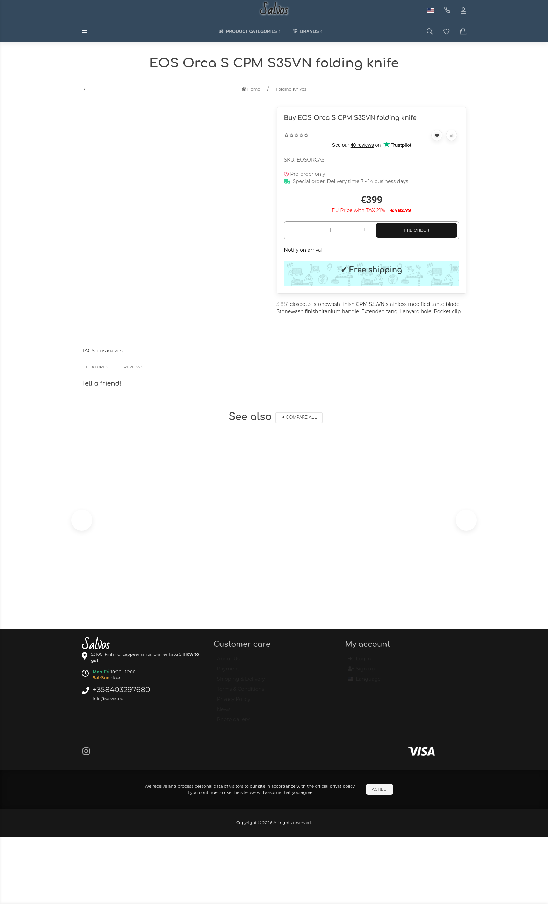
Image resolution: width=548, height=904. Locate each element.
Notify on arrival (303, 250)
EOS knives (109, 350)
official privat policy (335, 786)
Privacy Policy (233, 702)
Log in (359, 661)
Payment (228, 672)
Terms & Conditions (240, 692)
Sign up (361, 671)
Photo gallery (233, 722)
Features (97, 367)
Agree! (379, 789)
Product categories (250, 31)
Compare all (299, 417)
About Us (228, 662)
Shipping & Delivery (241, 682)
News (224, 712)
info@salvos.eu (108, 698)
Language (364, 682)
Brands (308, 31)
